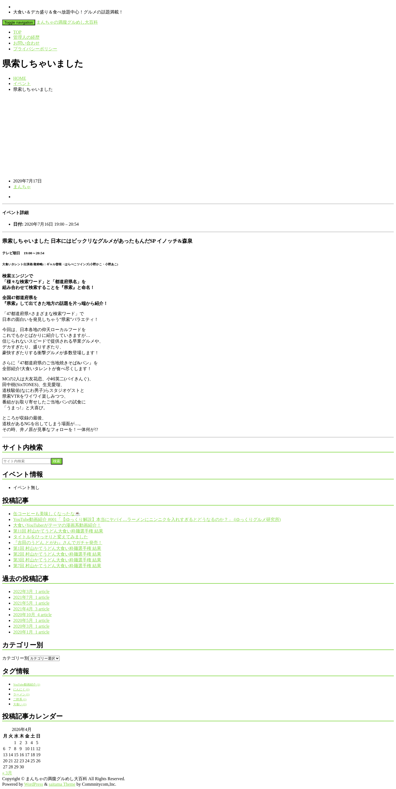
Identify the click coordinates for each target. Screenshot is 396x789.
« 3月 (7, 773)
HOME (19, 78)
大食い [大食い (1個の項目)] (19, 704)
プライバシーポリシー (35, 49)
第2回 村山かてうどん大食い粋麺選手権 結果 (57, 554)
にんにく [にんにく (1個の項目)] (21, 689)
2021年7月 (31, 597)
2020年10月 (32, 614)
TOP (17, 32)
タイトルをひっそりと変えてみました (50, 536)
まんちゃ (22, 186)
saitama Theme (62, 784)
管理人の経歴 (26, 37)
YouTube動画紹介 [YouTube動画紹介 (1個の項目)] (26, 684)
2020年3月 (31, 626)
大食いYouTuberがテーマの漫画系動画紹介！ (57, 525)
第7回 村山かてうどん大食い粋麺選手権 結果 (57, 565)
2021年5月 (31, 603)
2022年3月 (31, 591)
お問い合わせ (26, 43)
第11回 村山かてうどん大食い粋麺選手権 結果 (58, 531)
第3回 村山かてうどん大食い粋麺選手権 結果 (57, 560)
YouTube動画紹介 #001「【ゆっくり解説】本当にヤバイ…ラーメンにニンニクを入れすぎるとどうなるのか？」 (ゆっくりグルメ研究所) (147, 519)
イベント (22, 83)
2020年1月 (31, 632)
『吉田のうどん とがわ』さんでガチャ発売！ (57, 542)
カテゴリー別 (15, 658)
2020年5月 (31, 620)
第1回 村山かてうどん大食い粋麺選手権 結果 (57, 548)
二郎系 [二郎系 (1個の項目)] (19, 699)
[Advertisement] (198, 135)
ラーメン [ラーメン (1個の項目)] (21, 694)
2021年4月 (31, 609)
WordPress (33, 784)
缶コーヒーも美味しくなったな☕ (46, 513)
